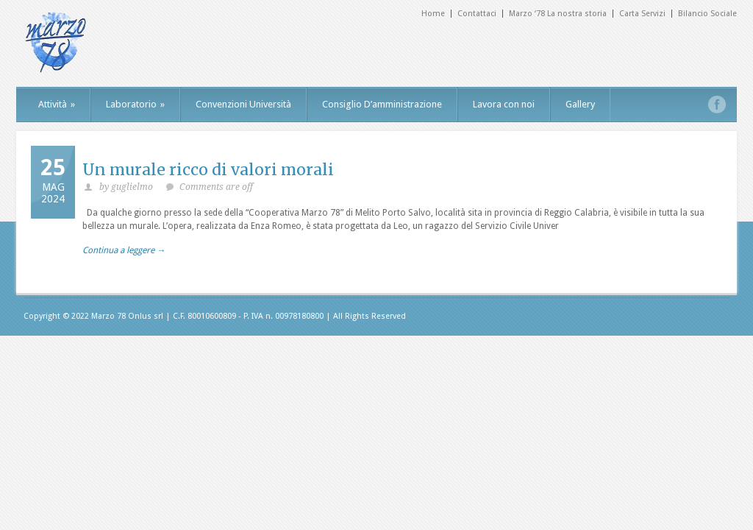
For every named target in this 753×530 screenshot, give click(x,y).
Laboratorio (135, 104)
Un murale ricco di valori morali (208, 170)
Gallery (580, 104)
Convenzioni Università (243, 104)
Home (433, 14)
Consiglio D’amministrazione (382, 104)
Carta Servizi (642, 14)
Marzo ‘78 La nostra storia (558, 14)
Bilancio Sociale (707, 14)
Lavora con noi (504, 104)
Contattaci (476, 14)
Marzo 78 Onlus (121, 316)
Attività (56, 104)
